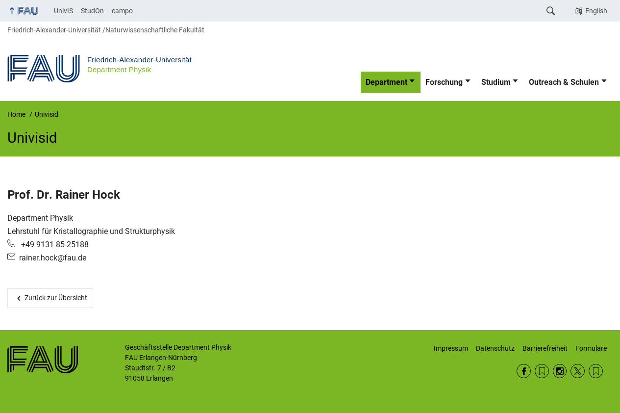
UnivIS (63, 11)
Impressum (451, 348)
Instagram (560, 371)
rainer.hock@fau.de (52, 257)
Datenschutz (495, 348)
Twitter (577, 371)
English (596, 11)
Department (386, 82)
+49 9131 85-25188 (54, 244)
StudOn (92, 11)
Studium (496, 82)
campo (122, 11)
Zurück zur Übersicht (56, 298)
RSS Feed (542, 371)
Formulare (591, 348)
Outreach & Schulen (564, 82)
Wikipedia (596, 371)
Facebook (524, 371)
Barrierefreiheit (545, 348)
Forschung (444, 82)
